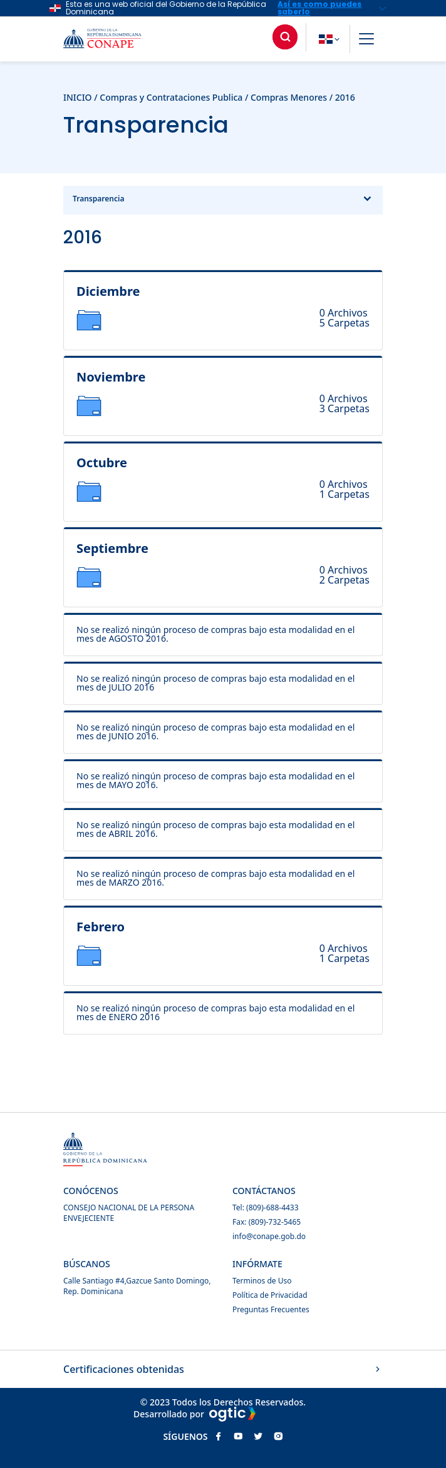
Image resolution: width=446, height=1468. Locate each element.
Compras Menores (289, 97)
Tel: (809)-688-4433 (265, 1207)
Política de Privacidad (270, 1295)
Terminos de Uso (261, 1280)
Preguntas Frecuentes (270, 1309)
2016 (345, 97)
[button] (366, 41)
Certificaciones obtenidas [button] (223, 1369)
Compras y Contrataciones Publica (171, 97)
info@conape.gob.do (269, 1236)
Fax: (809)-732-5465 (266, 1222)
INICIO (77, 97)
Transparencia (223, 200)
